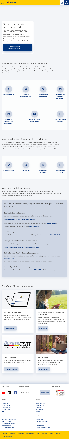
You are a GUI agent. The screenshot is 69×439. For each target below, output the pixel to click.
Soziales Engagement (8, 423)
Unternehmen (6, 405)
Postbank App (6, 407)
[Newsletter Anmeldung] (29, 392)
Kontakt (38, 407)
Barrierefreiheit (30, 433)
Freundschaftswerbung (9, 419)
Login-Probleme (41, 403)
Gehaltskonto (40, 425)
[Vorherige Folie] (54, 393)
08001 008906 (38, 270)
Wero (3, 411)
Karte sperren (40, 405)
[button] (2, 1)
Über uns (58, 433)
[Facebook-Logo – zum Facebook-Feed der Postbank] (15, 392)
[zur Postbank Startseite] (31, 2)
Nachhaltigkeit (6, 425)
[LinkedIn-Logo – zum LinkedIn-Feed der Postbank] (9, 392)
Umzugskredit (40, 419)
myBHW (38, 411)
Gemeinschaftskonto (42, 421)
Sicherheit (4, 433)
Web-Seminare (40, 409)
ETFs (37, 423)
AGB (38, 433)
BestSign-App (6, 409)
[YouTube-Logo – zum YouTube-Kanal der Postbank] (3, 392)
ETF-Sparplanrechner (8, 427)
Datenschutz (21, 433)
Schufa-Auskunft (7, 421)
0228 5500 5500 (51, 223)
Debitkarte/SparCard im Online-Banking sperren (20, 219)
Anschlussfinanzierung (43, 427)
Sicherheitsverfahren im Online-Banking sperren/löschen (22, 247)
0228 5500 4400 (34, 226)
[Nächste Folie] (65, 393)
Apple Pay (5, 403)
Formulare (44, 433)
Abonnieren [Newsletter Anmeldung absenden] (45, 392)
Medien (51, 433)
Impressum (12, 433)
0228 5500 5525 (55, 235)
